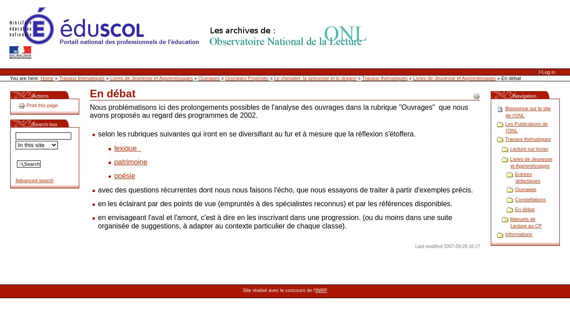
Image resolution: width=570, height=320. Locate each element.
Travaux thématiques (82, 78)
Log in (548, 72)
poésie (124, 176)
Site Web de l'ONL (190, 33)
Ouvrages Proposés (247, 78)
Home (47, 78)
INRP (321, 290)
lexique (127, 148)
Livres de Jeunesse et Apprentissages (151, 78)
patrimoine (130, 162)
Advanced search (34, 180)
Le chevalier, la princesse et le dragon (315, 78)
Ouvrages (209, 78)
